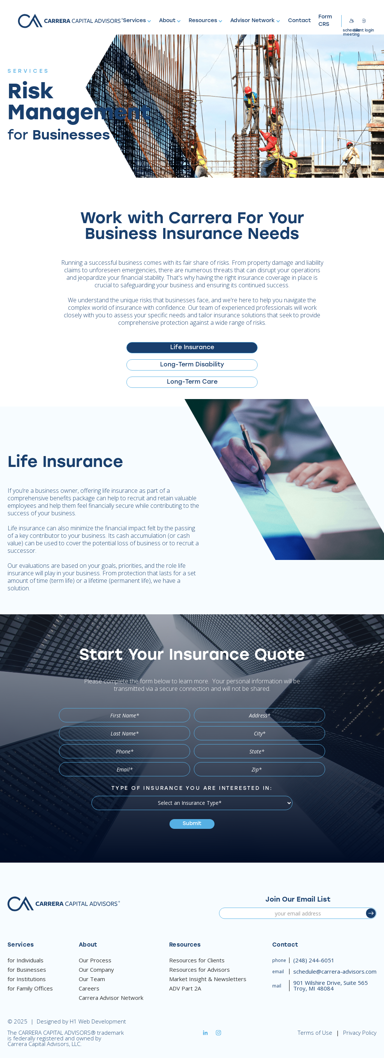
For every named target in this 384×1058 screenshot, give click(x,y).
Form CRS (325, 20)
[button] (137, 21)
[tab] (192, 347)
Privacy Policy (359, 1032)
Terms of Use (315, 1032)
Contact (299, 21)
